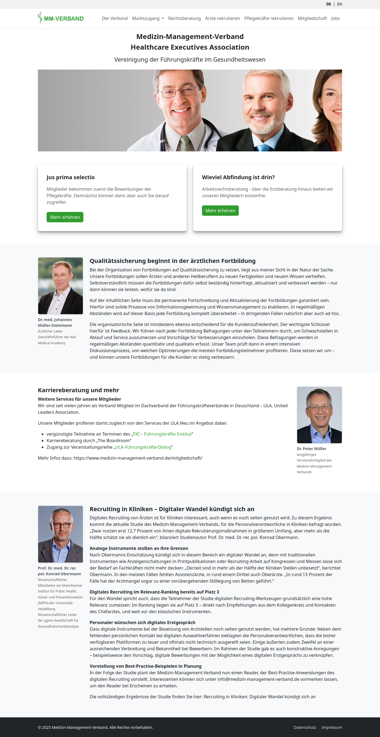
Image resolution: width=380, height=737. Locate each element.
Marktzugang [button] (146, 18)
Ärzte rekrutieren (222, 18)
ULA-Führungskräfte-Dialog (143, 447)
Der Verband (115, 18)
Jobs (335, 18)
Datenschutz (305, 727)
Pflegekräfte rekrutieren (269, 18)
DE (328, 4)
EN (339, 4)
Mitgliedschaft (312, 18)
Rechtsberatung (184, 18)
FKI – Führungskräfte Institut (162, 434)
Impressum (332, 727)
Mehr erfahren (65, 217)
